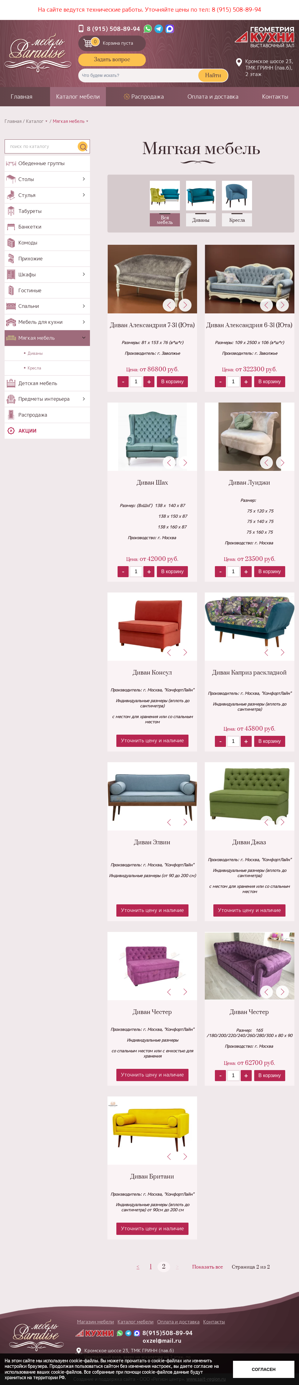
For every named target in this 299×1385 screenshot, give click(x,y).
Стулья (26, 195)
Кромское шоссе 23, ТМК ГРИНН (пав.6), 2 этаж (269, 68)
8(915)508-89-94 (167, 1333)
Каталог (35, 121)
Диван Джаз (249, 842)
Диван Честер (152, 1012)
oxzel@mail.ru (162, 1341)
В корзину (172, 381)
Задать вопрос (112, 59)
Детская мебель (37, 383)
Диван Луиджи (249, 483)
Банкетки (29, 226)
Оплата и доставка (213, 96)
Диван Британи (152, 1177)
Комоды (27, 242)
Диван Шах (152, 483)
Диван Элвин (152, 842)
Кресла (34, 368)
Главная (22, 96)
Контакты (275, 96)
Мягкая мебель (36, 338)
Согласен (263, 1369)
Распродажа (147, 96)
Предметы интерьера (44, 398)
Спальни (28, 306)
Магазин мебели (95, 1322)
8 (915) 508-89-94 (236, 9)
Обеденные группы (41, 163)
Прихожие (30, 258)
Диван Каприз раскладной (249, 673)
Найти (213, 75)
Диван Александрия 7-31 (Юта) (152, 325)
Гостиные (29, 290)
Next (185, 305)
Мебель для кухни (40, 322)
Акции (27, 430)
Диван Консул (152, 673)
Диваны (35, 353)
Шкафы (27, 274)
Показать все (207, 1267)
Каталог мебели (78, 96)
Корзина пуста (112, 41)
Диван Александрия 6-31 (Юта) (249, 325)
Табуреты (29, 211)
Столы (26, 179)
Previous (169, 305)
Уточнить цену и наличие (152, 740)
